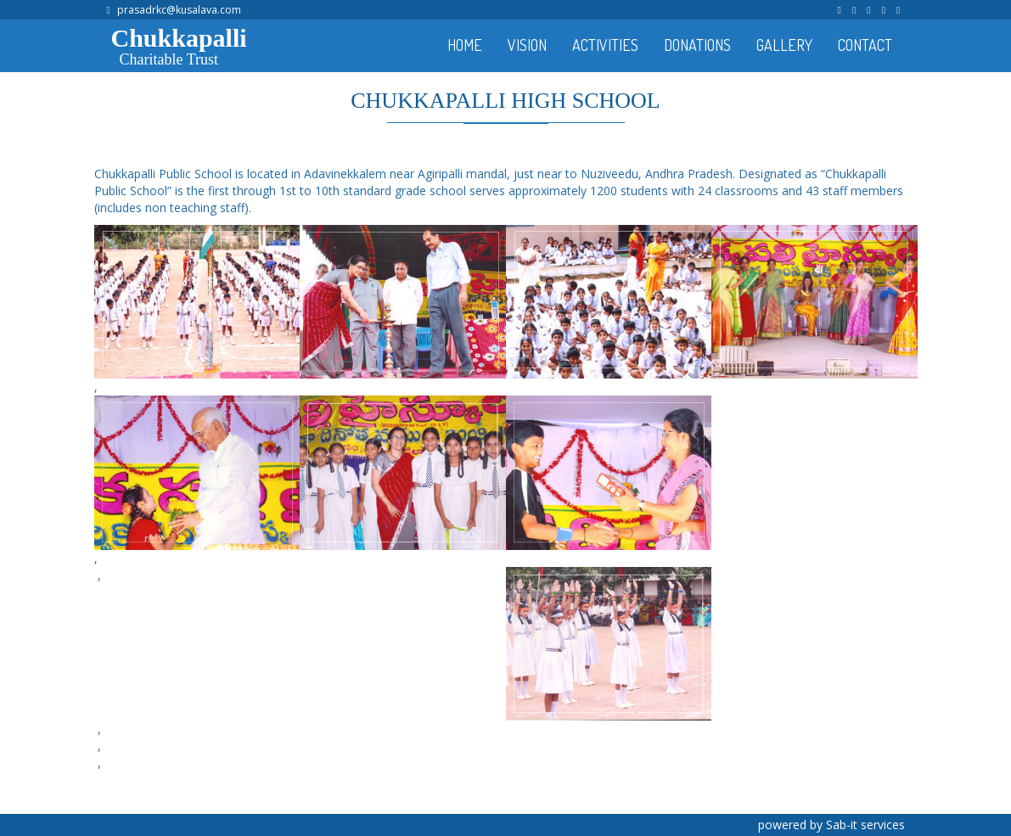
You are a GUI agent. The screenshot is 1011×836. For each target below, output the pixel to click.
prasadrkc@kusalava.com (179, 10)
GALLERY (784, 45)
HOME (464, 45)
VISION (527, 45)
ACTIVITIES (605, 45)
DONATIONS (697, 45)
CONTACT (865, 45)
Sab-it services (865, 824)
